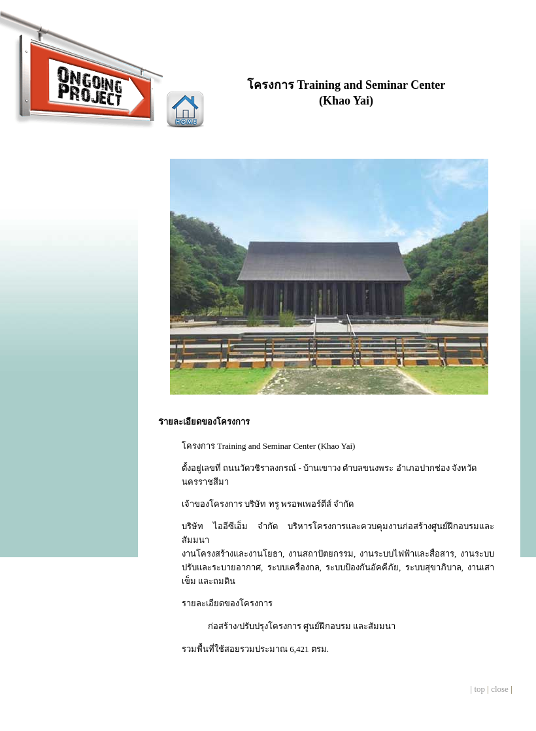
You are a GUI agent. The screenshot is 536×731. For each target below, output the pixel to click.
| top (478, 689)
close (500, 689)
